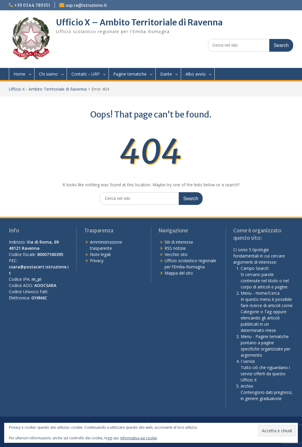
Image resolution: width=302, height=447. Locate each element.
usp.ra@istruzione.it (86, 5)
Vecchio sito (176, 254)
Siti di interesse (179, 242)
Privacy (97, 260)
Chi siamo (48, 74)
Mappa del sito (179, 273)
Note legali (100, 254)
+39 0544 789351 (32, 5)
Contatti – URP (85, 74)
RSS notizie (175, 248)
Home (19, 74)
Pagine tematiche (130, 74)
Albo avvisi (196, 74)
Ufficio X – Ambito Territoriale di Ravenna (139, 22)
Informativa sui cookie (138, 438)
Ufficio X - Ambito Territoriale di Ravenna (48, 89)
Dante (166, 74)
